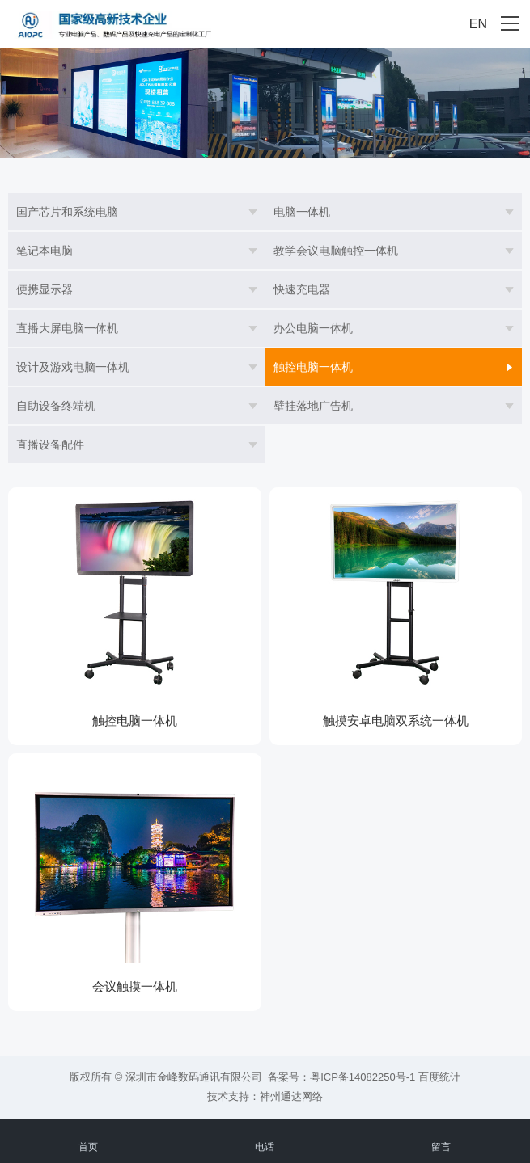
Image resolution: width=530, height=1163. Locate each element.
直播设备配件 (50, 444)
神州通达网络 (291, 1096)
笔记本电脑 (44, 250)
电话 (264, 1137)
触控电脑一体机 (313, 366)
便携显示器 (44, 289)
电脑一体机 (301, 211)
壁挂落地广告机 (313, 405)
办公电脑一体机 (313, 328)
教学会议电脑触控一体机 (335, 250)
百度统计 (439, 1077)
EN (478, 24)
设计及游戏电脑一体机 (72, 366)
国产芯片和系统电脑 (67, 211)
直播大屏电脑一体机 (67, 328)
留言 (441, 1137)
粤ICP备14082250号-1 (362, 1077)
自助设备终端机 (55, 405)
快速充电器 (301, 289)
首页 (88, 1137)
